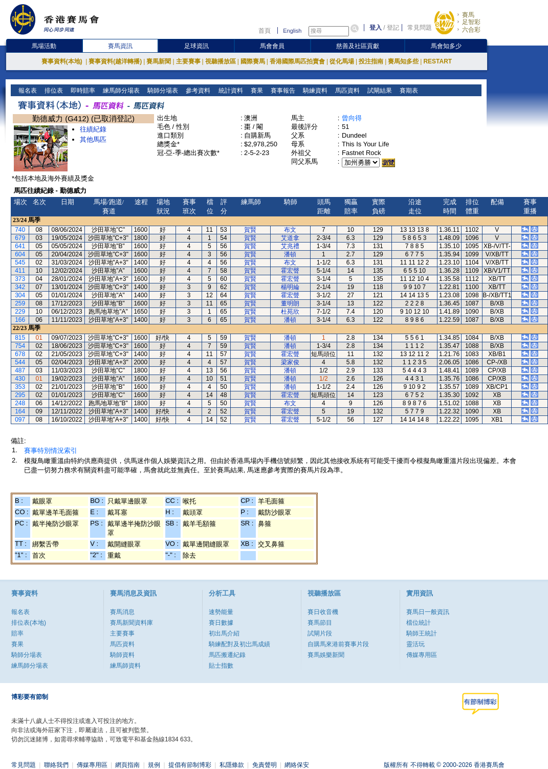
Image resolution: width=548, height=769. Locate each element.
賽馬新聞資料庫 (131, 622)
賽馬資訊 (120, 46)
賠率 (17, 633)
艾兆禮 (290, 246)
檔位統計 (418, 622)
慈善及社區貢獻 (357, 46)
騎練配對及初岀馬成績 (239, 644)
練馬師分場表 (120, 90)
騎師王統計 (421, 633)
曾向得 (352, 118)
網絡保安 (296, 764)
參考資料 (197, 90)
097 (20, 419)
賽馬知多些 (403, 61)
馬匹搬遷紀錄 (227, 654)
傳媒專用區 (421, 654)
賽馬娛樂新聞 (326, 654)
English (292, 31)
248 (20, 403)
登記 (393, 27)
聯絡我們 (56, 764)
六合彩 (471, 29)
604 (20, 254)
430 (20, 378)
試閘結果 (378, 90)
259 (20, 303)
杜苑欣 (290, 311)
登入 (375, 27)
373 (20, 278)
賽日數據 (221, 622)
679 (20, 237)
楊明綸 (290, 287)
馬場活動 (44, 46)
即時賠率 (82, 90)
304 (20, 295)
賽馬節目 (320, 622)
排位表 (53, 90)
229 (20, 311)
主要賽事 (188, 61)
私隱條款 (232, 764)
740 (20, 229)
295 (20, 395)
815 (20, 337)
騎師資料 (122, 654)
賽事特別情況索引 (50, 450)
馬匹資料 (346, 90)
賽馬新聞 (158, 61)
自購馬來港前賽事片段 (338, 644)
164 (20, 411)
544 (20, 362)
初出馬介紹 (224, 633)
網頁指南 (127, 764)
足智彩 (471, 22)
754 (20, 345)
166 (20, 319)
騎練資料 (314, 90)
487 (20, 370)
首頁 (264, 30)
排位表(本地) (28, 622)
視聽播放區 (220, 61)
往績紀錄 (93, 129)
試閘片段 (320, 633)
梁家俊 (290, 362)
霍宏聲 (290, 270)
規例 (154, 764)
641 (20, 246)
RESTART (437, 61)
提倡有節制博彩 (189, 764)
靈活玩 (415, 644)
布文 (290, 229)
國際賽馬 (252, 61)
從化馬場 (342, 61)
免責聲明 (264, 764)
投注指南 (371, 61)
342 (20, 287)
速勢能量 (221, 612)
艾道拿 (290, 237)
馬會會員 (272, 46)
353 (20, 386)
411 (20, 270)
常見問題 (419, 27)
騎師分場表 (162, 90)
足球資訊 (196, 46)
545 (20, 262)
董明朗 (290, 303)
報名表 (27, 90)
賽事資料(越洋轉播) (115, 61)
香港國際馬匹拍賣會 (297, 61)
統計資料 (229, 90)
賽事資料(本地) (62, 61)
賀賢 (250, 229)
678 (20, 354)
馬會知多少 (446, 46)
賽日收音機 (323, 612)
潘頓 (290, 254)
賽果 (255, 90)
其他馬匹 (93, 139)
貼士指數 (221, 665)
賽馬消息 (122, 612)
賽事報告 (282, 90)
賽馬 (468, 14)
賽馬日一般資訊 (427, 612)
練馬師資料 (125, 665)
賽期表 (408, 90)
